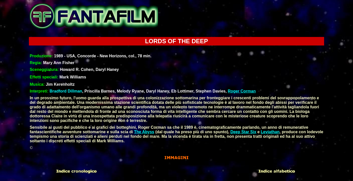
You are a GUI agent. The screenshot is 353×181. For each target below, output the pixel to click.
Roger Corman (242, 91)
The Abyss (144, 132)
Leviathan (270, 132)
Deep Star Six (243, 132)
